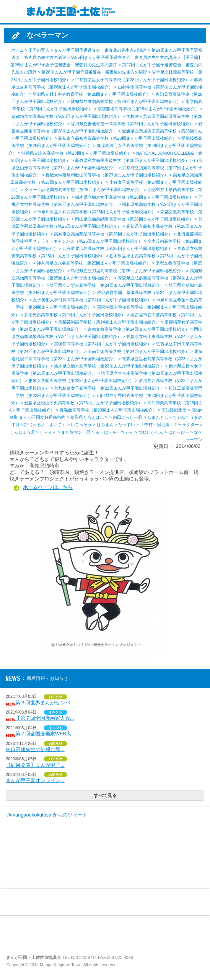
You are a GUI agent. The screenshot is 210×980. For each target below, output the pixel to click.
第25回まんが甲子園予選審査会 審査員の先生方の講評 (123, 57)
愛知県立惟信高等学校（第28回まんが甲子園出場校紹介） (126, 101)
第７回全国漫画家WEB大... (45, 734)
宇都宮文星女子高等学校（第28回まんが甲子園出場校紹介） (132, 79)
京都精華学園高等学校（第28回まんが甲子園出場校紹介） (66, 116)
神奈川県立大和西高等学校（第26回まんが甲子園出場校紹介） (96, 211)
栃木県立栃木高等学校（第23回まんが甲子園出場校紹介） (109, 366)
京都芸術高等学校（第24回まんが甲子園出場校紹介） (109, 322)
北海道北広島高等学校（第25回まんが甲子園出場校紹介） (117, 248)
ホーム (17, 50)
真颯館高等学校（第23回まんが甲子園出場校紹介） (108, 410)
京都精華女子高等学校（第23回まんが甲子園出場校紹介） (109, 388)
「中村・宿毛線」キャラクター (169, 424)
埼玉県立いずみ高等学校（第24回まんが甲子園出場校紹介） (107, 285)
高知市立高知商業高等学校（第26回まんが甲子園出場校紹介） (113, 234)
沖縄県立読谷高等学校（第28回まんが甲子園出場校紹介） (76, 153)
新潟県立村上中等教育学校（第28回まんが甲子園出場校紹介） (92, 94)
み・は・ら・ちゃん (114, 432)
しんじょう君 (22, 432)
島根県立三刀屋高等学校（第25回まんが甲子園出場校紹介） (128, 270)
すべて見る (105, 795)
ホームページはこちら (48, 487)
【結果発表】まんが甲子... (35, 765)
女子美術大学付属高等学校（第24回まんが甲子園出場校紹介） (92, 299)
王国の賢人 (38, 50)
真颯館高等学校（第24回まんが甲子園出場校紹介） (102, 343)
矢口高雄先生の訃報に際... (35, 749)
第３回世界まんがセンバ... (44, 703)
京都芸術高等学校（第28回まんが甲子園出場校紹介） (148, 108)
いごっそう (81, 424)
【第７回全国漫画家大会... (44, 718)
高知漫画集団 (174, 410)
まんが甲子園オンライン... (35, 780)
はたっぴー (178, 432)
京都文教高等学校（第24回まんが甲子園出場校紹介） (138, 329)
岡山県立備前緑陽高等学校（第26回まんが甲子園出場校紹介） (134, 219)
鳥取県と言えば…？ (89, 417)
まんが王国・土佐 (69, 11)
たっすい (126, 424)
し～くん (48, 432)
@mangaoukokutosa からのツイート (46, 815)
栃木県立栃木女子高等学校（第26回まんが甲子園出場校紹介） (134, 197)
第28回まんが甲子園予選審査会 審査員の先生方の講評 (94, 72)
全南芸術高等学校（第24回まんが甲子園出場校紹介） (138, 351)
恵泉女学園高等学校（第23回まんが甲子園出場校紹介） (81, 380)
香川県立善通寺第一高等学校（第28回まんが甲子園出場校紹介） (132, 123)
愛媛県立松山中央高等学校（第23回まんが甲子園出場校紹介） (83, 402)
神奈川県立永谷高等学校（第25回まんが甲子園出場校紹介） (94, 263)
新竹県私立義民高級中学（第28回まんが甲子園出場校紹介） (132, 160)
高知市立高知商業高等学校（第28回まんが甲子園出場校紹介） (117, 138)
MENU (11, 11)
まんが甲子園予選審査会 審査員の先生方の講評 (100, 50)
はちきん (105, 424)
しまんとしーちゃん (166, 417)
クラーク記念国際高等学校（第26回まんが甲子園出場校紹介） (83, 189)
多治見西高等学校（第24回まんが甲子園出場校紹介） (74, 314)
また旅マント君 (76, 432)
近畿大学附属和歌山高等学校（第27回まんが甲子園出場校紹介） (107, 175)
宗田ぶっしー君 (127, 417)
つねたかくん (150, 432)
